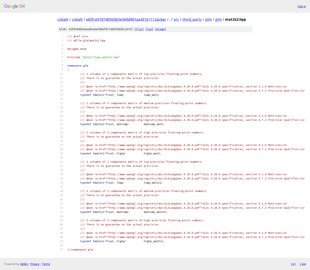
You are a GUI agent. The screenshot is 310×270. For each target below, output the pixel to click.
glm (208, 19)
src (176, 19)
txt (293, 264)
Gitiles (24, 264)
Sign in (302, 6)
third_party (192, 19)
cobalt (62, 19)
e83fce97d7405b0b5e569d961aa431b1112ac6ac (126, 19)
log (149, 29)
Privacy (34, 264)
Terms (46, 264)
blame (161, 29)
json (303, 264)
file (139, 29)
